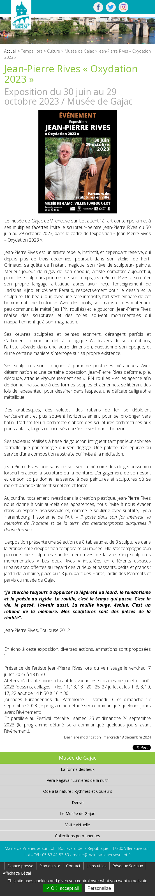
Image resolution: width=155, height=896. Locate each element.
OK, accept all (62, 888)
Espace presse (20, 865)
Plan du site (49, 865)
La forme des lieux (77, 769)
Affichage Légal (17, 873)
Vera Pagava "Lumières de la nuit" (77, 780)
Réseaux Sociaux (127, 865)
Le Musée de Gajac (77, 813)
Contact (73, 865)
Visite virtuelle (77, 824)
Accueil (10, 51)
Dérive (78, 802)
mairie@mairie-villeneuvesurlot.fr (102, 854)
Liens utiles (96, 865)
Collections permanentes (77, 835)
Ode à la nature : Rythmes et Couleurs (77, 791)
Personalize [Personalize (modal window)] (99, 888)
